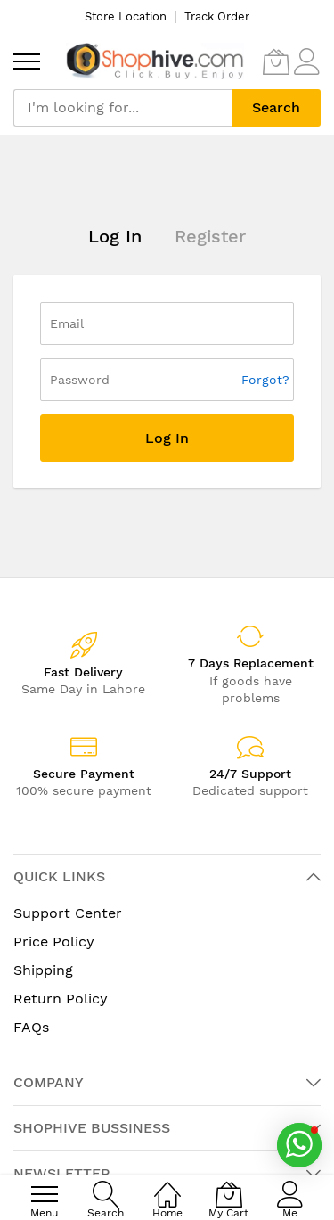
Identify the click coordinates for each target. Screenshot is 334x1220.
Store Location (126, 16)
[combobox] (122, 108)
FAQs (31, 1027)
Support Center (67, 913)
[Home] (167, 1184)
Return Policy (60, 998)
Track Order (216, 16)
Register (210, 236)
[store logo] (155, 61)
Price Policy (53, 941)
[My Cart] (276, 61)
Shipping (43, 970)
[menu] (26, 61)
